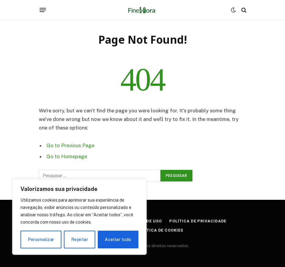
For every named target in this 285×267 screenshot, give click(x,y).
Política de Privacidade (197, 221)
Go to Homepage (66, 156)
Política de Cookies (160, 230)
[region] (79, 217)
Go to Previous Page (70, 145)
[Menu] (42, 10)
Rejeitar (79, 239)
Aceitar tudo (118, 239)
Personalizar (41, 239)
